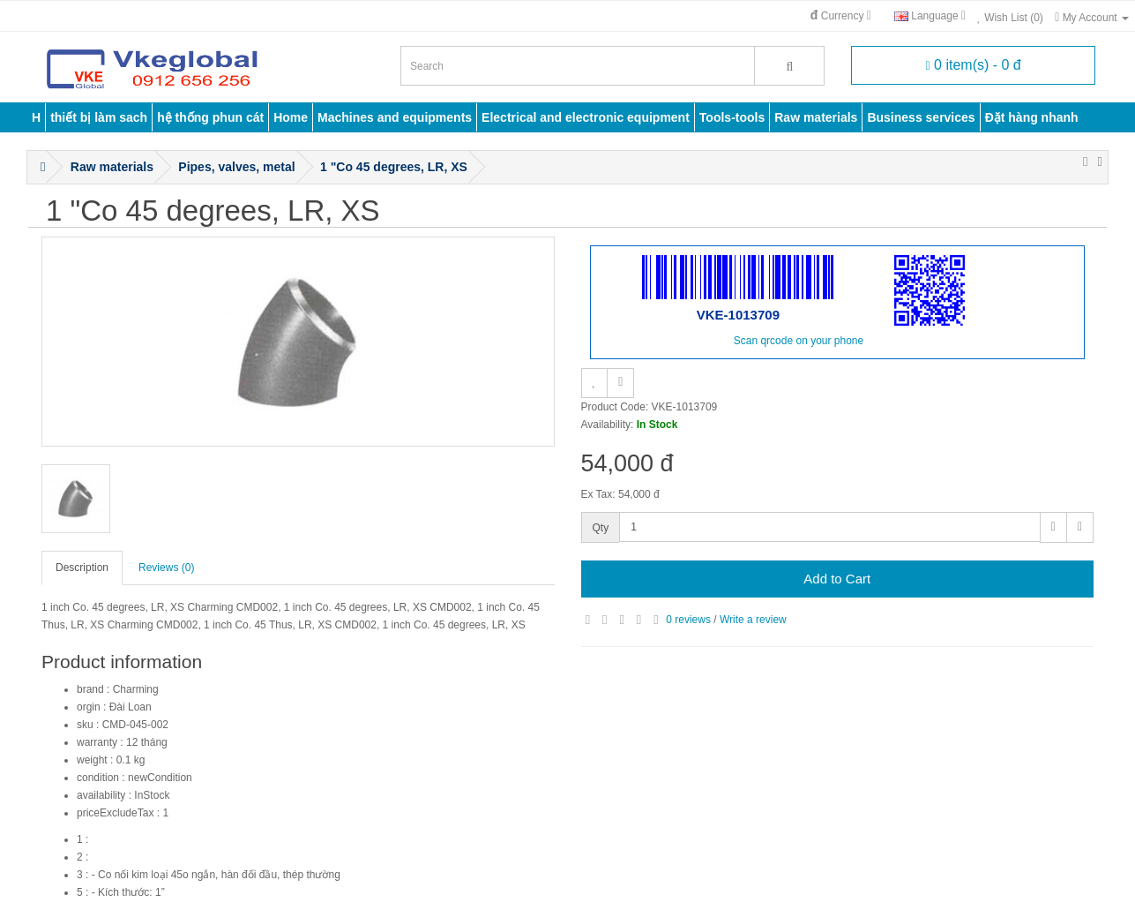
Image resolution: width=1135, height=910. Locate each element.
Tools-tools (732, 117)
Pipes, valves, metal (236, 167)
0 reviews (688, 619)
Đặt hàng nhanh (1032, 117)
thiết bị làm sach (98, 117)
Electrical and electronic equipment (586, 117)
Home (290, 117)
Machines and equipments (394, 117)
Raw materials (815, 117)
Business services (920, 117)
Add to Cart (836, 578)
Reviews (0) (166, 567)
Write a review (753, 619)
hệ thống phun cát (210, 117)
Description (82, 567)
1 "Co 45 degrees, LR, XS (393, 167)
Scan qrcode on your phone (798, 341)
